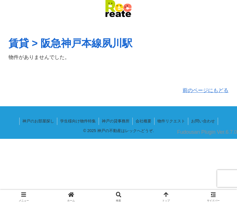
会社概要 (143, 121)
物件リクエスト (171, 121)
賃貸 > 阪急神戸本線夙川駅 (70, 43)
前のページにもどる (205, 90)
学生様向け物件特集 (78, 121)
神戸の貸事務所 (116, 121)
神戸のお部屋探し (38, 121)
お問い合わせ (203, 121)
